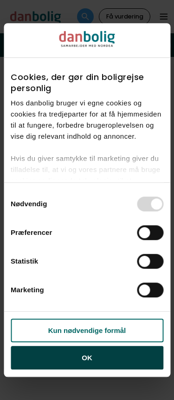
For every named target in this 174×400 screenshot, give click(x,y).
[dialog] (87, 200)
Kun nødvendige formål (87, 330)
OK (87, 358)
